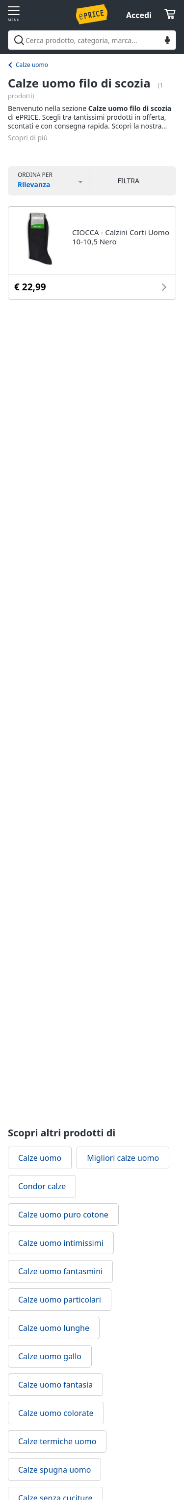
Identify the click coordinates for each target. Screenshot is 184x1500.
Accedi (139, 15)
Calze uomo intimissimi (61, 1243)
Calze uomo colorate (56, 1413)
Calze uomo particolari (59, 1299)
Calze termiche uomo (57, 1441)
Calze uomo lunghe (53, 1328)
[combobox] (92, 40)
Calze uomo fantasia (55, 1384)
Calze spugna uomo (54, 1469)
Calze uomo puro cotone (63, 1214)
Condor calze (42, 1186)
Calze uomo (32, 65)
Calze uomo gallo (49, 1356)
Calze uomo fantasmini (60, 1271)
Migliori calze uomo (123, 1157)
